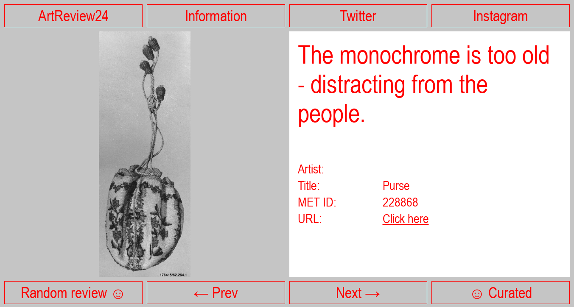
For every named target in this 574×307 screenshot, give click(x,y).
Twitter (358, 16)
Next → (358, 292)
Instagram (500, 16)
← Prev (215, 292)
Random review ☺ (73, 292)
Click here (406, 218)
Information (216, 16)
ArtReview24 (73, 16)
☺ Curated (500, 292)
